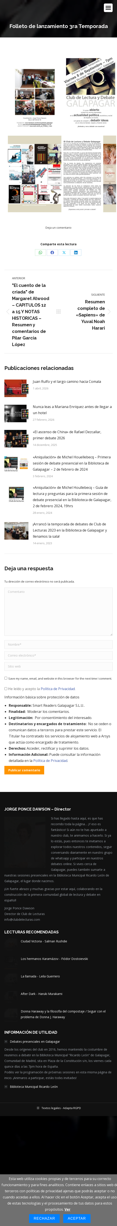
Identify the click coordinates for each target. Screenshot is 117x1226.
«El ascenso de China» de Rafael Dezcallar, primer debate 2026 (67, 434)
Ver (67, 1209)
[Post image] (16, 388)
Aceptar (77, 1218)
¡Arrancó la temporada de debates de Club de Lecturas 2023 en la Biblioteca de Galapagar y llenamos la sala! (70, 530)
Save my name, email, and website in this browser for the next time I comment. (60, 678)
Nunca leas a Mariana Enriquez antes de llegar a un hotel (72, 409)
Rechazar (44, 1218)
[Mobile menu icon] (108, 8)
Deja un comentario (58, 228)
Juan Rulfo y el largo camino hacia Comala (67, 381)
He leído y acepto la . (39, 688)
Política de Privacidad (58, 688)
